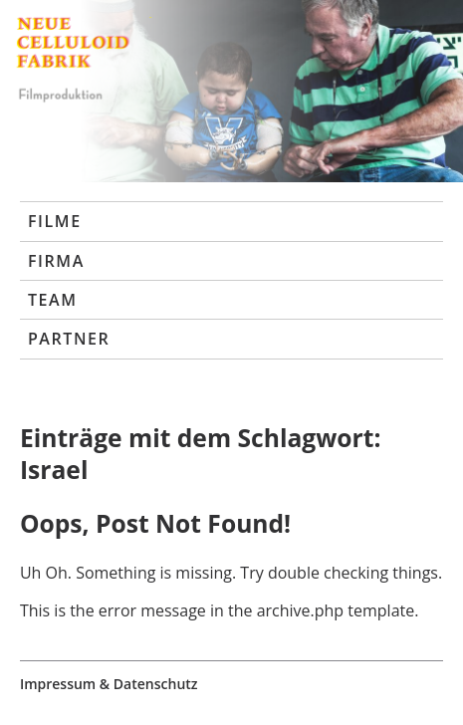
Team (53, 300)
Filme (55, 221)
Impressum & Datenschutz (109, 684)
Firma (56, 261)
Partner (69, 339)
